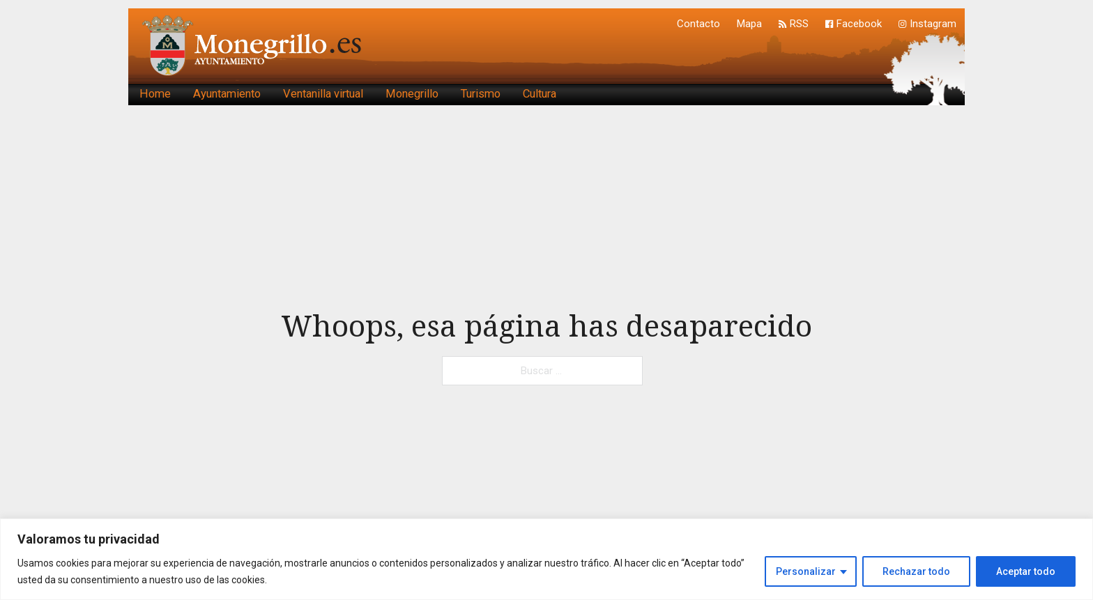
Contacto (698, 23)
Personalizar (806, 571)
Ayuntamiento (227, 93)
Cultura (539, 93)
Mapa (749, 23)
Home (155, 93)
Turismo (480, 93)
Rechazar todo (916, 571)
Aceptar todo (1025, 571)
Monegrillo (411, 93)
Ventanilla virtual (323, 93)
